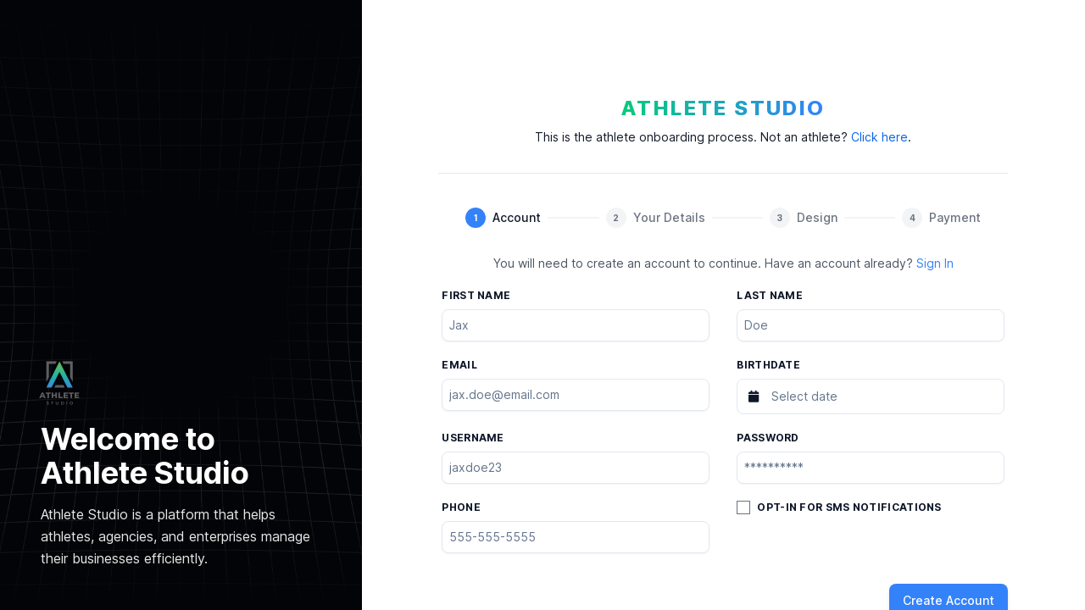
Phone (461, 507)
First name (476, 295)
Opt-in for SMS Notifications (849, 507)
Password (767, 437)
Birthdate (768, 364)
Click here (879, 137)
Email (459, 364)
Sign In (935, 263)
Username (473, 437)
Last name (770, 295)
